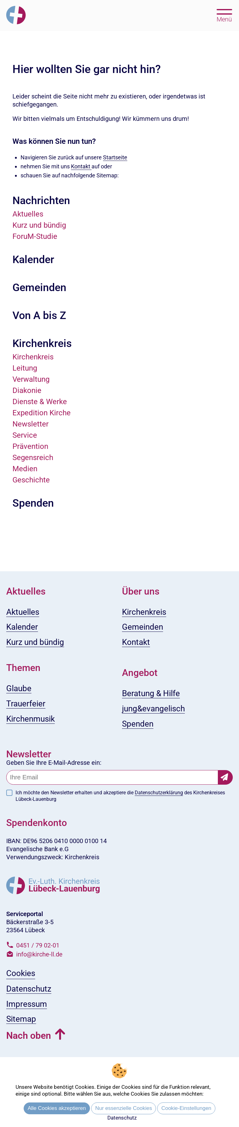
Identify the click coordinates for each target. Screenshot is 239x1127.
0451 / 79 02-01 (37, 945)
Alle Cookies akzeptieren (57, 1108)
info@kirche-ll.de (39, 954)
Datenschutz (122, 1118)
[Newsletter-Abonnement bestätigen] (225, 777)
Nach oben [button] (28, 1035)
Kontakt (81, 166)
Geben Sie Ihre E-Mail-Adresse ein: (53, 762)
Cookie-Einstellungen (186, 1108)
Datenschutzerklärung (159, 793)
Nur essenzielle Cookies (123, 1108)
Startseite (115, 157)
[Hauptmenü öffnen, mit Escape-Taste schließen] (224, 15)
